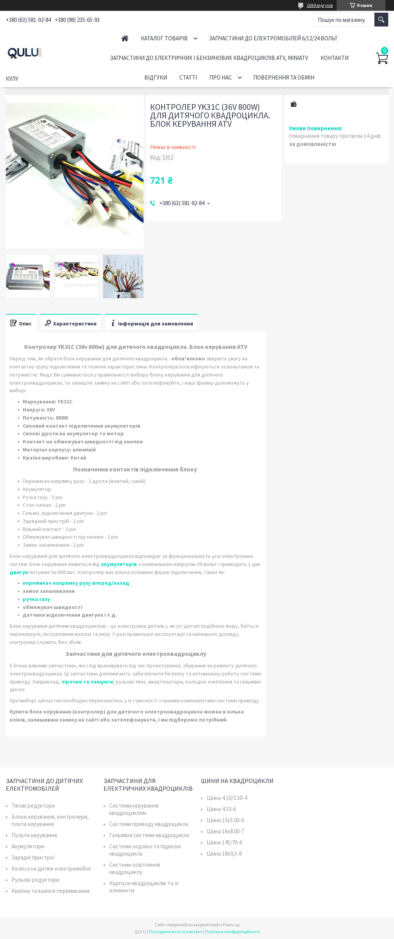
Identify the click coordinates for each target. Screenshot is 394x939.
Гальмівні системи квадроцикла (149, 835)
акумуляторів (119, 564)
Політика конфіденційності (232, 931)
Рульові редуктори (35, 879)
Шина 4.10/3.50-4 (227, 797)
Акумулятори (28, 846)
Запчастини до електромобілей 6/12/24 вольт (273, 38)
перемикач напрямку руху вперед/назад (76, 582)
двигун (19, 572)
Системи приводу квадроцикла (148, 824)
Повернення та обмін (283, 77)
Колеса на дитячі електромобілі (51, 868)
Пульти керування (34, 835)
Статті (188, 77)
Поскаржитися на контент (175, 931)
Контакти (335, 57)
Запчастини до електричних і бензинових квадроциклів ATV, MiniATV (209, 57)
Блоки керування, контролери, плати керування (50, 820)
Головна (124, 38)
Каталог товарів (164, 38)
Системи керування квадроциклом (134, 809)
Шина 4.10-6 (221, 809)
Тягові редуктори (33, 805)
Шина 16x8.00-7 (225, 831)
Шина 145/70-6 (224, 842)
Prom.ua (231, 924)
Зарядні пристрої (33, 857)
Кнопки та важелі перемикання (51, 890)
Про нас (220, 77)
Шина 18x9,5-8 (224, 853)
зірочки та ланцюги (87, 681)
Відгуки (155, 77)
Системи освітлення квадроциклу (134, 868)
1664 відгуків (320, 5)
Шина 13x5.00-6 (225, 820)
